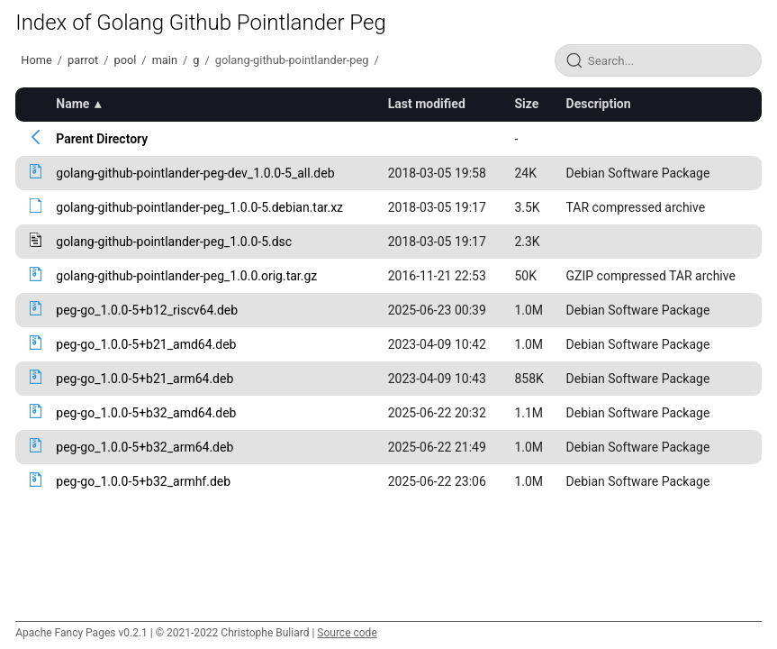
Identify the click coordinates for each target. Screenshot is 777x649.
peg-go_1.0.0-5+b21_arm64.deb (144, 378)
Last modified (426, 103)
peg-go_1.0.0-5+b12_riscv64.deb (147, 310)
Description (598, 103)
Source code (346, 632)
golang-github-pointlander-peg (292, 60)
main (164, 60)
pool (124, 60)
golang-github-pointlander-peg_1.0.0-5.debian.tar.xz (199, 207)
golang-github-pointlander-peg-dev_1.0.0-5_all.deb (195, 173)
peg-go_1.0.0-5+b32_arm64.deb (144, 447)
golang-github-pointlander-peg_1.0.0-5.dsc (174, 241)
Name (72, 103)
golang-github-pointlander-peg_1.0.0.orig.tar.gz (186, 276)
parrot (83, 60)
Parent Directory (102, 139)
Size (526, 103)
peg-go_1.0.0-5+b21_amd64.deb (146, 344)
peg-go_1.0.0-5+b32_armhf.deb (143, 481)
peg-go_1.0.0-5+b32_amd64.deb (146, 413)
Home (36, 60)
